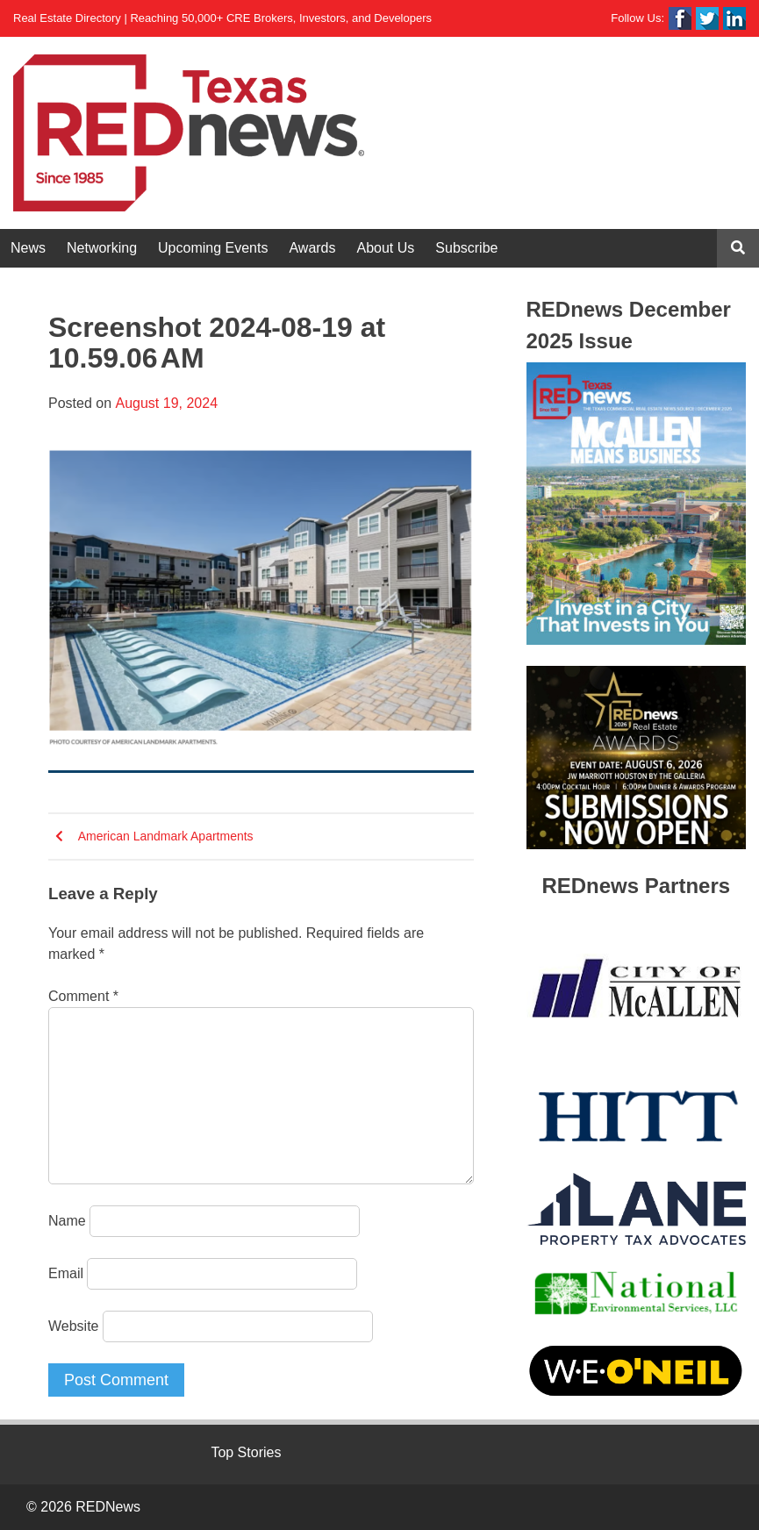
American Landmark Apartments (166, 836)
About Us (386, 247)
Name (67, 1220)
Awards (312, 247)
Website (73, 1326)
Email (65, 1273)
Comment (83, 996)
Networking (102, 247)
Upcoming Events (213, 247)
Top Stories (246, 1452)
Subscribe (466, 247)
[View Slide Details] (636, 503)
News (28, 247)
